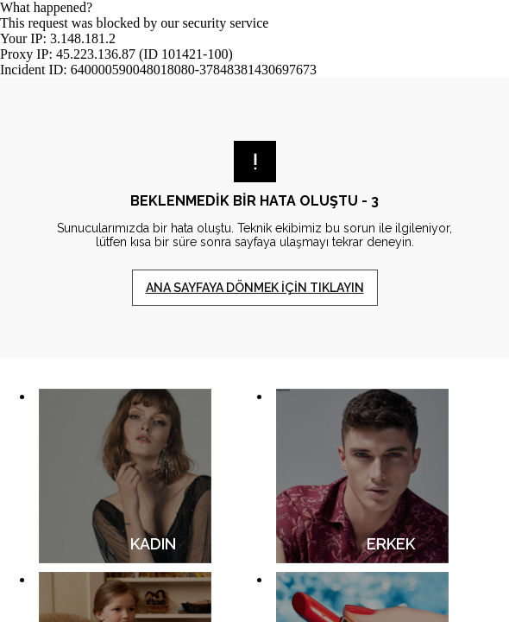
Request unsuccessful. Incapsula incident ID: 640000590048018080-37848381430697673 (254, 311)
